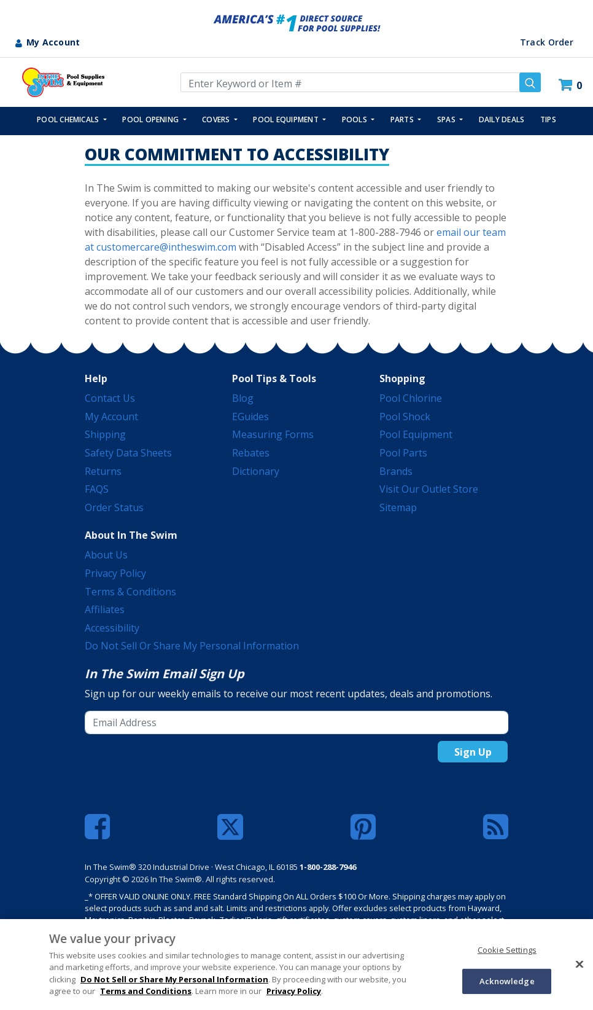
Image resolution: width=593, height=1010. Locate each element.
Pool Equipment (415, 434)
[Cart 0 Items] (572, 85)
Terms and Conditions (146, 990)
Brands (396, 471)
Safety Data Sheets (128, 453)
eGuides (250, 416)
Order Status (114, 507)
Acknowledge (506, 980)
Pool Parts (403, 453)
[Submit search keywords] (530, 82)
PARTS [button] (403, 119)
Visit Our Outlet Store (428, 489)
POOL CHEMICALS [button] (69, 119)
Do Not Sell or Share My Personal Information (192, 645)
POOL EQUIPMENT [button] (286, 119)
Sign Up (473, 752)
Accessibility (112, 628)
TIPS (548, 119)
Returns (103, 471)
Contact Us (110, 398)
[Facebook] (97, 827)
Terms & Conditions (130, 591)
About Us (106, 555)
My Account (111, 416)
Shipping (105, 434)
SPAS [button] (447, 119)
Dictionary (255, 471)
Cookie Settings (507, 949)
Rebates (250, 453)
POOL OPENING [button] (151, 119)
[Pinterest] (363, 827)
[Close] (579, 963)
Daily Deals (502, 119)
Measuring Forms (273, 434)
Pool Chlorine (410, 398)
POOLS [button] (355, 119)
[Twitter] (230, 825)
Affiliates (105, 609)
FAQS (97, 489)
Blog (243, 398)
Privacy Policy (115, 573)
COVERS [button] (217, 119)
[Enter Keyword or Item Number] (360, 82)
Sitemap (398, 507)
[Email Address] (296, 722)
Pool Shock (404, 416)
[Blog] (495, 827)
